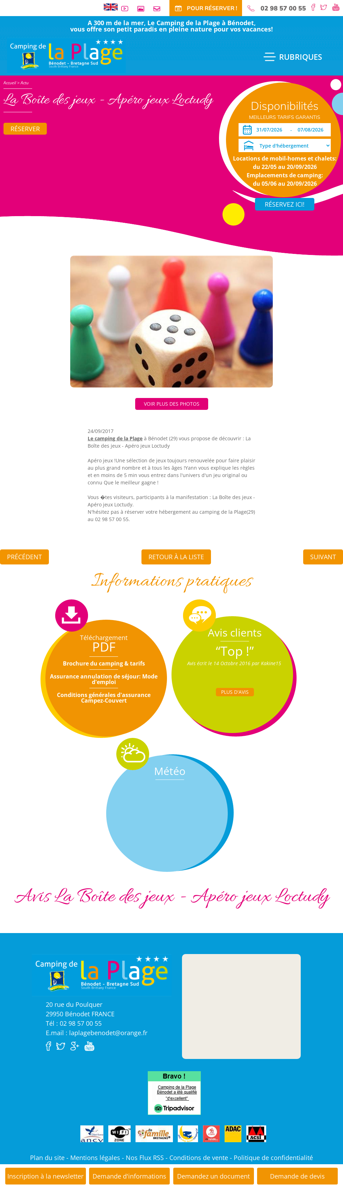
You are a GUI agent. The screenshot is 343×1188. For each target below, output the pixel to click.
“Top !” (235, 651)
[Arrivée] (270, 129)
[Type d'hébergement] (285, 145)
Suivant (323, 557)
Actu (25, 83)
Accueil (9, 83)
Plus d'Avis (235, 692)
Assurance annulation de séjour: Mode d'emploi (104, 679)
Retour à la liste (176, 557)
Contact (159, 9)
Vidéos (127, 9)
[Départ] (312, 129)
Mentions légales (95, 1157)
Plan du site (47, 1157)
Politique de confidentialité (273, 1157)
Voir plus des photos (171, 403)
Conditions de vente (198, 1157)
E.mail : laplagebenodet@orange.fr (96, 1033)
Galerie (143, 9)
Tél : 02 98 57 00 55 (74, 1023)
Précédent (24, 557)
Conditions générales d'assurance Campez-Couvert (104, 697)
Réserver (25, 129)
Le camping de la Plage (115, 438)
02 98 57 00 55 (283, 8)
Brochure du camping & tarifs (104, 663)
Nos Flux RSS (145, 1157)
